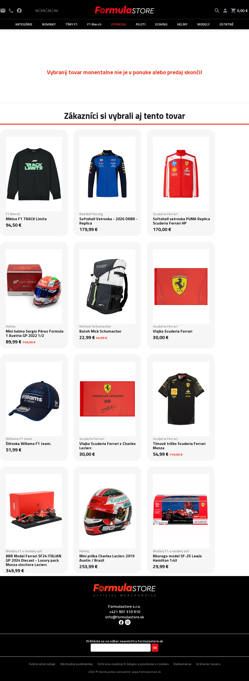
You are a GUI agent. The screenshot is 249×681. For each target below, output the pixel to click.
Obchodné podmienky (76, 663)
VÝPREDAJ (118, 24)
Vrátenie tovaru (208, 663)
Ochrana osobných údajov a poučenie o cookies (133, 663)
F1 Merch (94, 24)
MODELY (203, 24)
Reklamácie (182, 663)
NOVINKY (49, 24)
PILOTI (141, 24)
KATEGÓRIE (23, 24)
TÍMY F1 (71, 24)
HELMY (182, 24)
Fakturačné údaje (42, 663)
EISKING (161, 24)
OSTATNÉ (226, 24)
